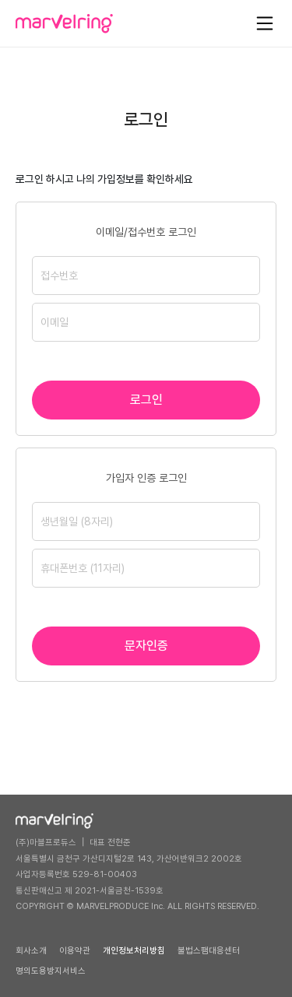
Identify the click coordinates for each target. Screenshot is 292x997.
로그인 (146, 399)
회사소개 (31, 951)
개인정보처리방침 (134, 951)
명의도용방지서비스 (51, 971)
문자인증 (146, 645)
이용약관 (74, 951)
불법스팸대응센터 (209, 951)
